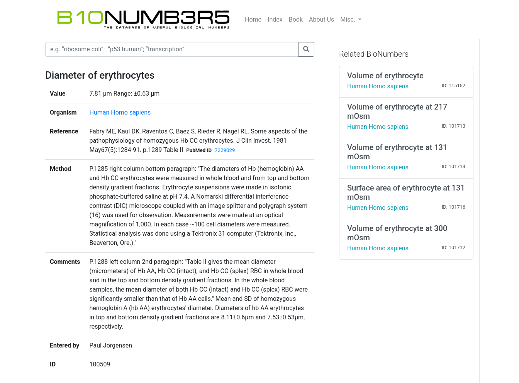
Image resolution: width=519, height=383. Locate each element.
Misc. (348, 19)
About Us (321, 19)
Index (275, 19)
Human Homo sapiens (120, 112)
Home (253, 19)
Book (296, 19)
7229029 (225, 150)
